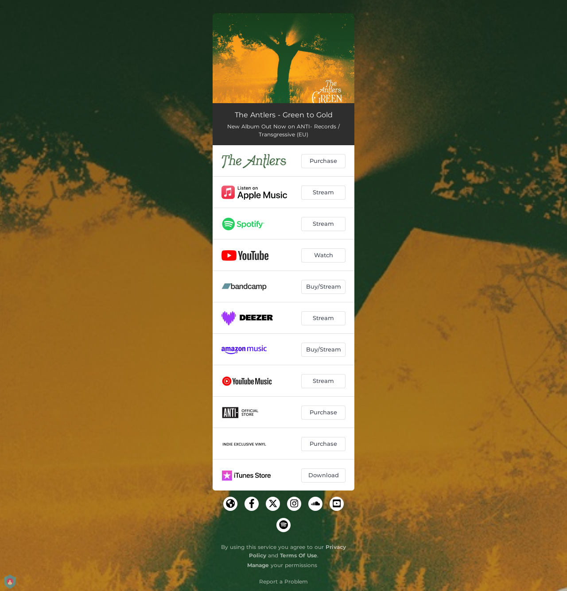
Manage (258, 565)
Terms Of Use (298, 555)
